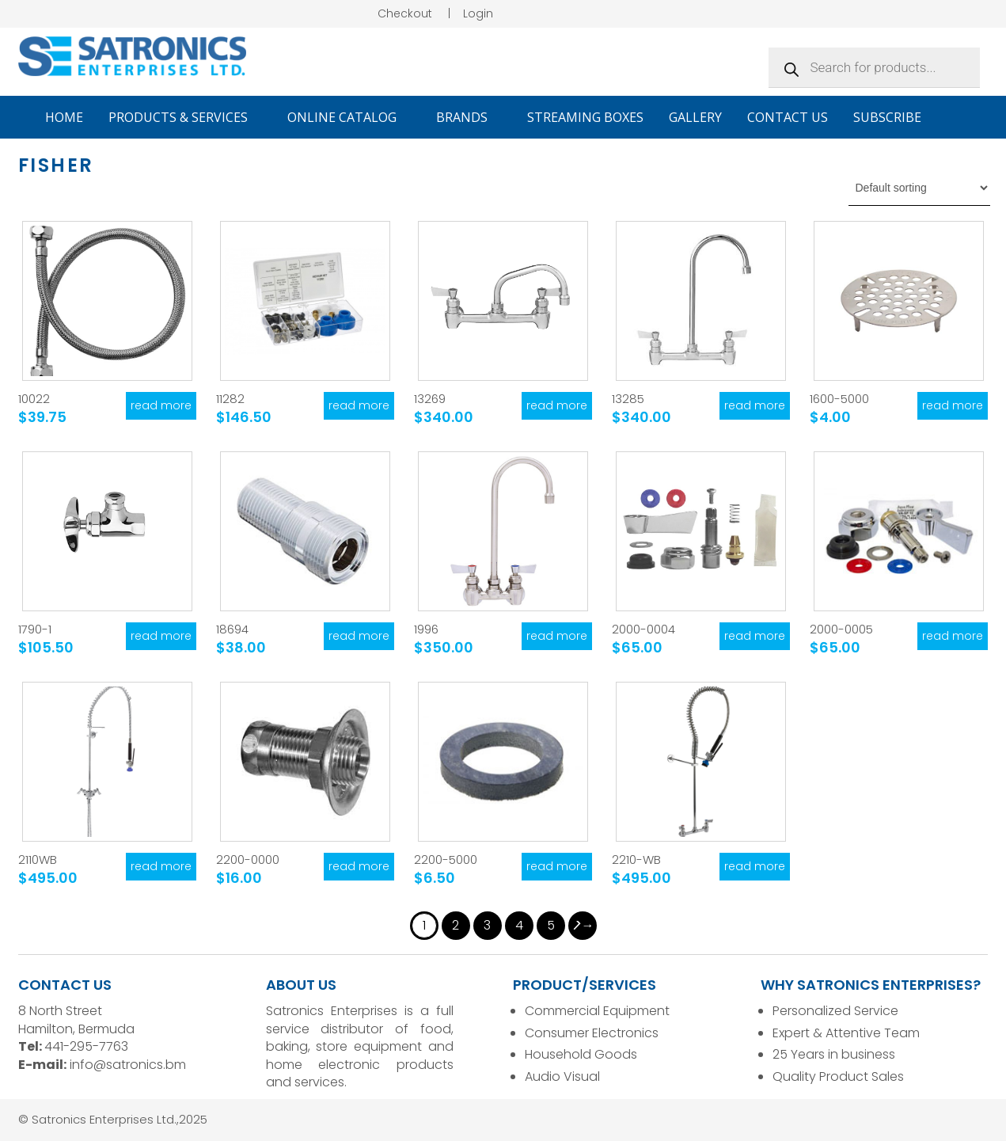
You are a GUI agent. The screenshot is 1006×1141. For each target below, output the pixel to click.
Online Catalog (349, 117)
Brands (469, 117)
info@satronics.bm (128, 1064)
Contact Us (787, 117)
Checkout (405, 13)
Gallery (695, 117)
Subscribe (887, 117)
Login (478, 13)
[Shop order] (919, 187)
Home (64, 117)
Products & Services (185, 117)
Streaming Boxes (585, 117)
